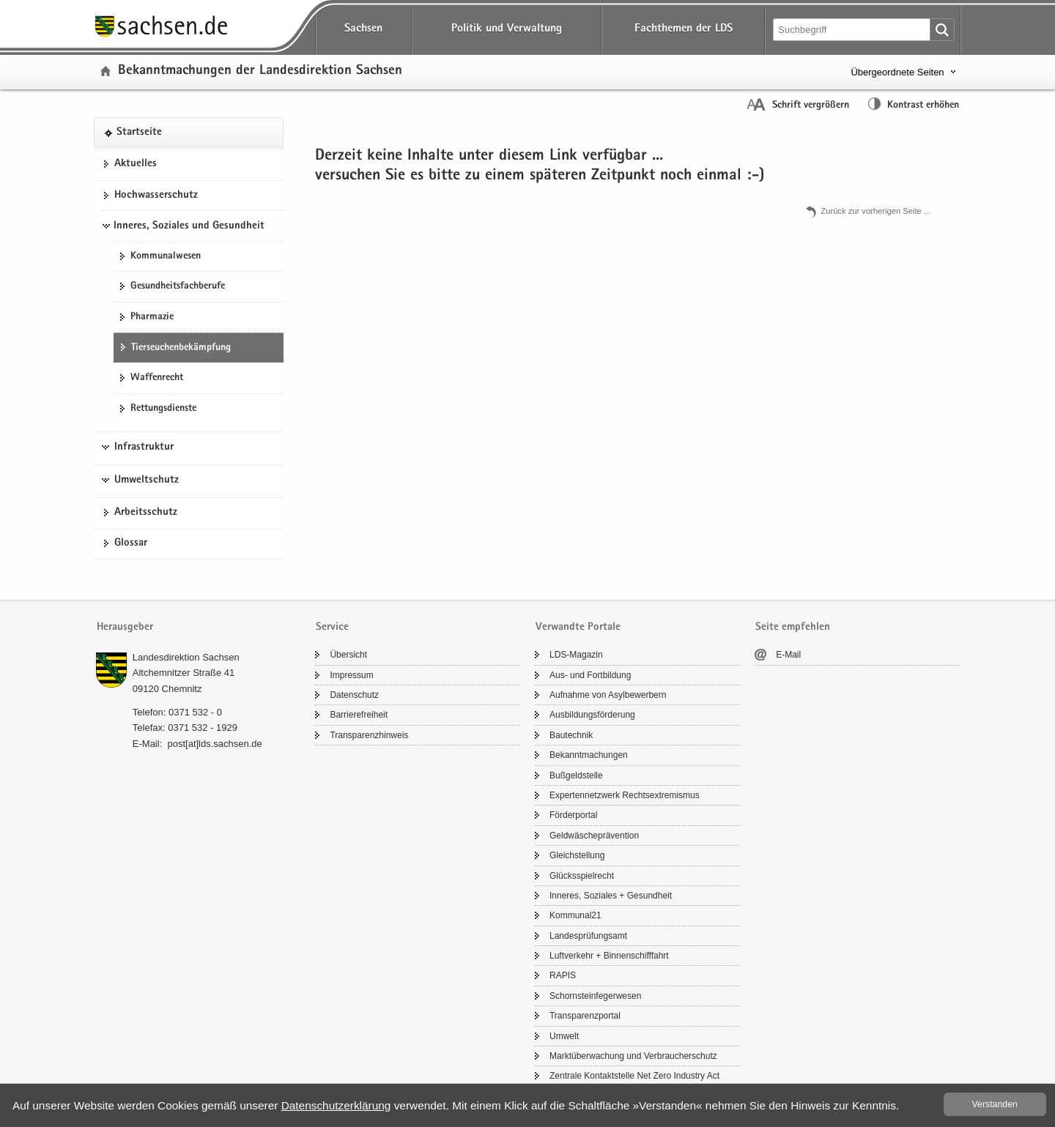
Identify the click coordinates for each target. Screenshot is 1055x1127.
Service (332, 627)
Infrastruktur (144, 447)
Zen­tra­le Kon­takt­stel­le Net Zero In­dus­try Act (634, 1076)
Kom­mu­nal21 (575, 915)
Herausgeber (125, 627)
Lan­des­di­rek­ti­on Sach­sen (186, 657)
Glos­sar (130, 543)
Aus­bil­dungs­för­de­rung (592, 715)
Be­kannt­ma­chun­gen (588, 755)
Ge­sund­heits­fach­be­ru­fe (177, 286)
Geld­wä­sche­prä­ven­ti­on (594, 835)
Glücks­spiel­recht (581, 876)
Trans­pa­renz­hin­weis (369, 735)
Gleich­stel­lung (576, 855)
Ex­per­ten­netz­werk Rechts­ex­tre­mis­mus (624, 795)
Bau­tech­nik (571, 735)
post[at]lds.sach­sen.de (214, 743)
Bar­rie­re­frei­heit (359, 715)
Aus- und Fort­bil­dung (590, 675)
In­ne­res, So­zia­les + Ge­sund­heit (610, 895)
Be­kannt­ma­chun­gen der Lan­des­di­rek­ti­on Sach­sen (260, 71)
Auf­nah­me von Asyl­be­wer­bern (607, 695)
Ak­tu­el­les (135, 164)
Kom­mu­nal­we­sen (165, 256)
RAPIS (562, 975)
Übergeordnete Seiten (897, 72)
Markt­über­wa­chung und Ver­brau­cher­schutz (633, 1056)
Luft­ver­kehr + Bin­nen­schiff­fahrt (609, 956)
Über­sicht (348, 655)
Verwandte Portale (578, 627)
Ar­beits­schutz (145, 512)
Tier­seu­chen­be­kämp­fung (181, 348)
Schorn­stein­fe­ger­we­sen (595, 996)
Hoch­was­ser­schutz (156, 195)
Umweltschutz (146, 480)
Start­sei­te (139, 132)
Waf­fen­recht (156, 378)
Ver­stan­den (995, 1104)
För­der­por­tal (573, 815)
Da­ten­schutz (354, 695)
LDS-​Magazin (576, 655)
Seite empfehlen (792, 627)
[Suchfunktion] (853, 29)
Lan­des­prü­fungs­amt (588, 936)
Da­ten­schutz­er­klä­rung (336, 1105)
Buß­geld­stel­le (576, 775)
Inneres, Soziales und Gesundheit (189, 226)
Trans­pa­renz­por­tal (585, 1016)
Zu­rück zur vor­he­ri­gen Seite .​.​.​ (875, 211)
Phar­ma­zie (152, 317)
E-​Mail (788, 655)
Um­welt (564, 1036)
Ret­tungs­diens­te (163, 408)
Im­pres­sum (351, 675)
